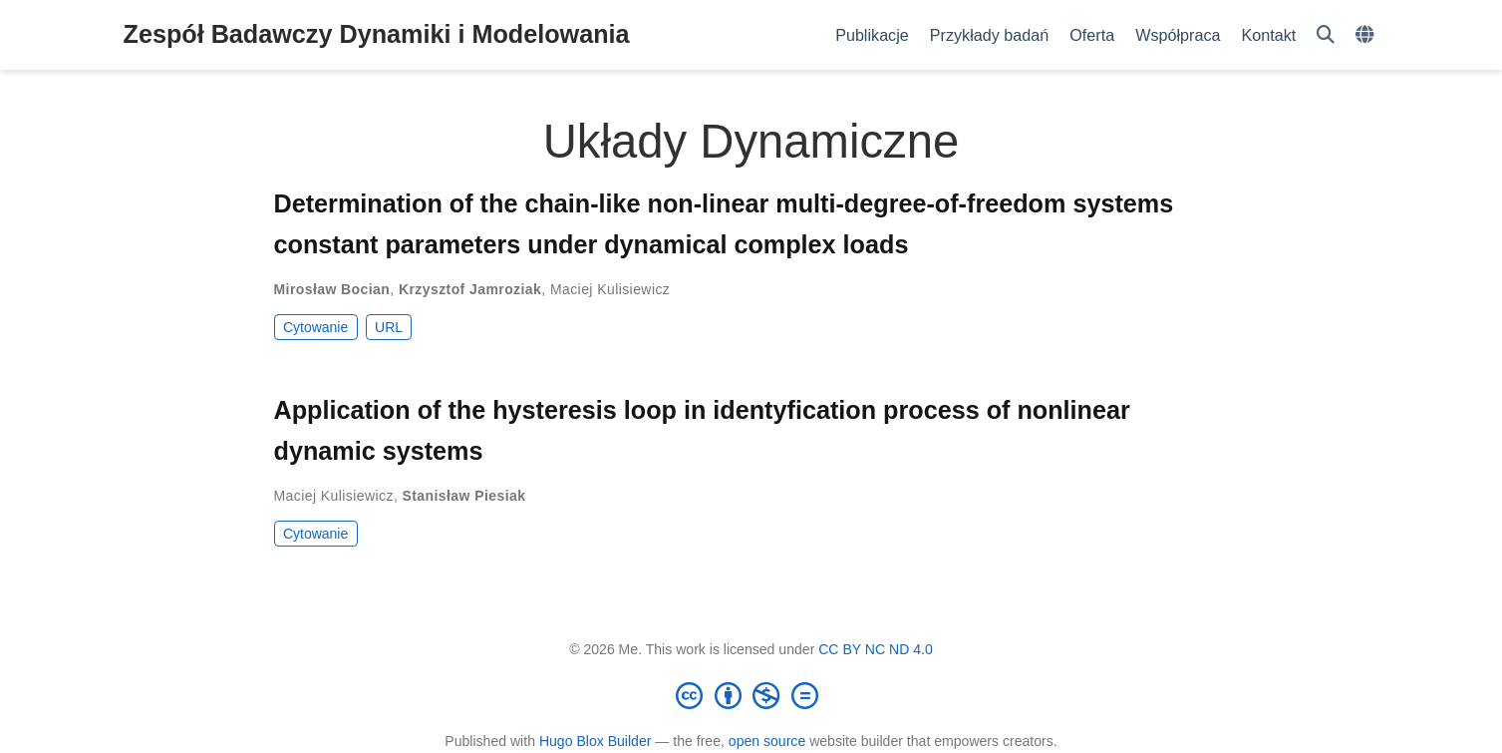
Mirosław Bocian (332, 289)
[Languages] (1366, 35)
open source (767, 741)
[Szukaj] (1326, 35)
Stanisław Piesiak (464, 496)
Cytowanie (315, 327)
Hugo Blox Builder (595, 741)
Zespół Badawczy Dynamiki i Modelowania (377, 34)
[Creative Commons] (751, 695)
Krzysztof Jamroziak (470, 289)
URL (389, 327)
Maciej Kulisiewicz (610, 289)
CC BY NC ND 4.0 (875, 649)
